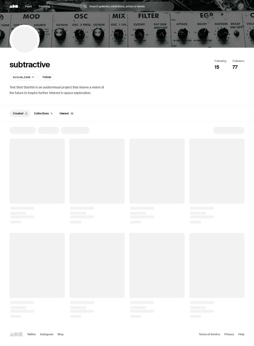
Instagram (46, 334)
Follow (47, 77)
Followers (238, 61)
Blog (61, 334)
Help (241, 334)
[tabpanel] (127, 222)
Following (220, 61)
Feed (28, 6)
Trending (44, 6)
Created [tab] (20, 114)
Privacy (229, 334)
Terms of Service (209, 334)
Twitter (31, 334)
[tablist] (127, 113)
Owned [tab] (67, 114)
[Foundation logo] (14, 6)
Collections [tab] (44, 114)
